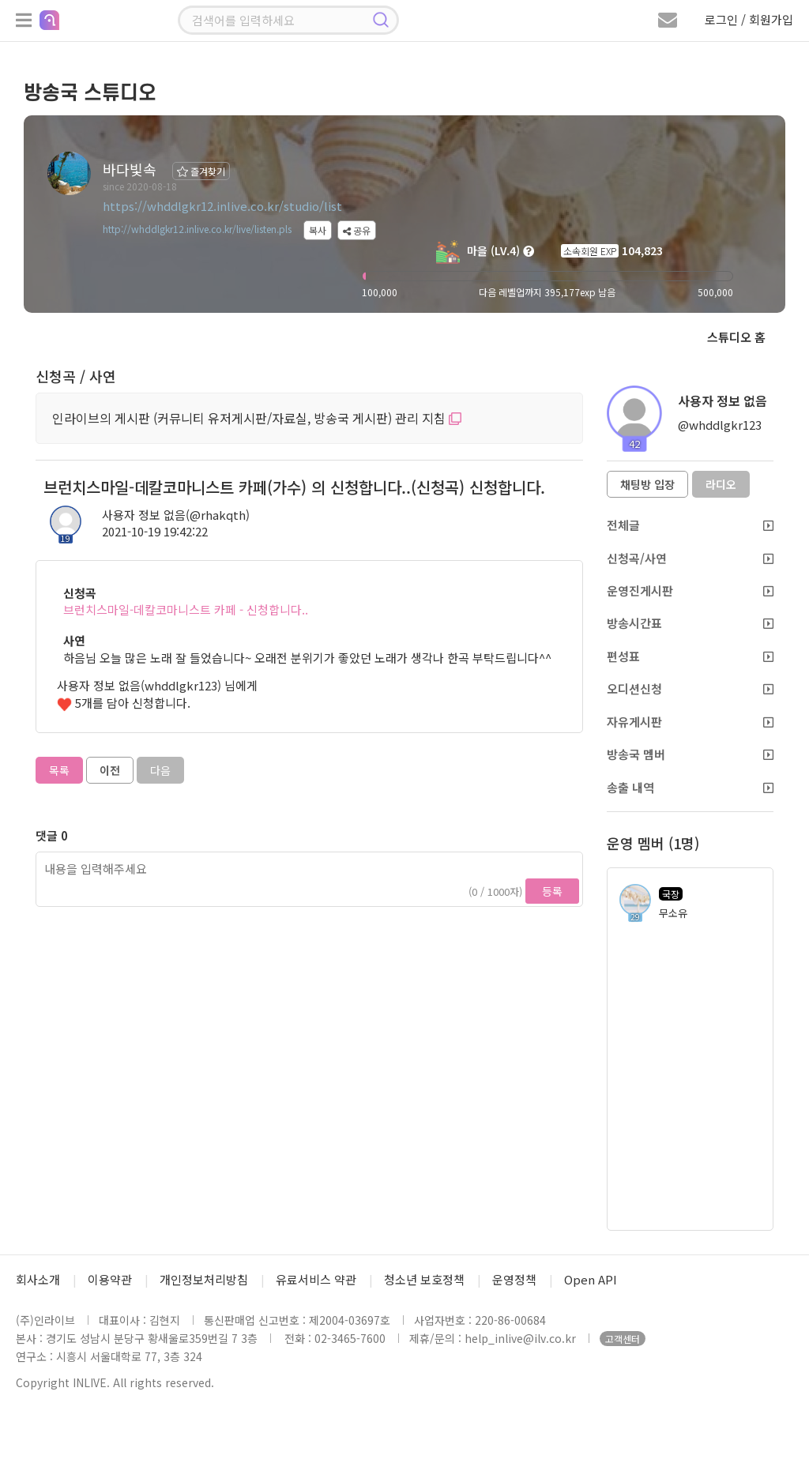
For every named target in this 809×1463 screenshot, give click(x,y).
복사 (317, 230)
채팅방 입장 (647, 484)
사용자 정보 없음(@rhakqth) (176, 514)
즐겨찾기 (201, 171)
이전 (110, 770)
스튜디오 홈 (736, 337)
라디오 (721, 484)
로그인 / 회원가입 (749, 19)
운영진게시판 (690, 590)
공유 (357, 230)
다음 (160, 770)
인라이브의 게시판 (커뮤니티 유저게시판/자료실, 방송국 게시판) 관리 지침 (256, 417)
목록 (59, 770)
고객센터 (622, 1338)
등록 (552, 891)
